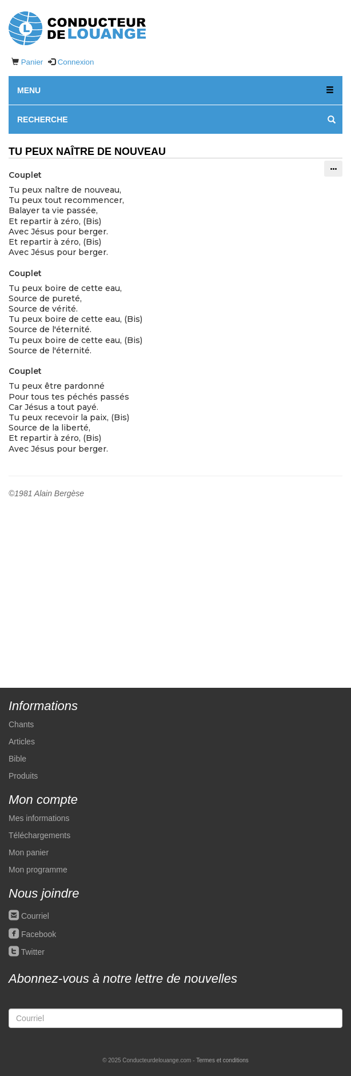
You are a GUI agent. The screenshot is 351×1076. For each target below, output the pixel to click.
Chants (21, 724)
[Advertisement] (175, 585)
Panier (32, 62)
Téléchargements (39, 835)
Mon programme (38, 869)
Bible (17, 758)
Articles (22, 741)
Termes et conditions (222, 1060)
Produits (23, 775)
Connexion (76, 62)
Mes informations (39, 818)
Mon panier (29, 852)
